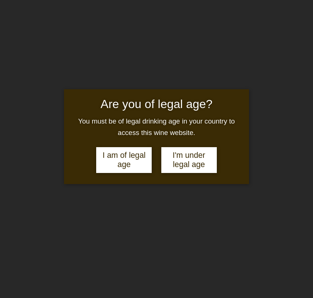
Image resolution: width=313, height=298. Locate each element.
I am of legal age (123, 160)
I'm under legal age (188, 160)
